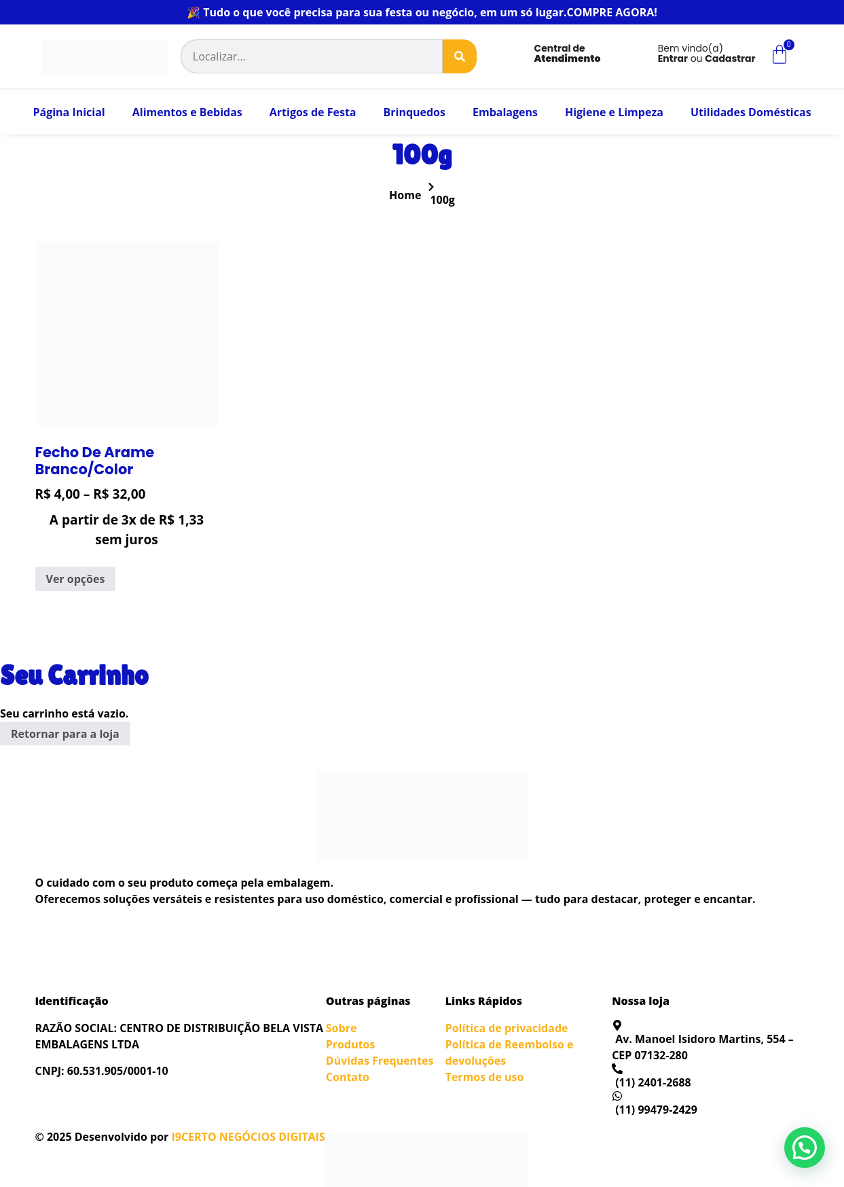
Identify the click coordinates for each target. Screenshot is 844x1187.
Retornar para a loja (65, 733)
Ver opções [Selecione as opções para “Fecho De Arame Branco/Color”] (75, 578)
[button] (804, 1147)
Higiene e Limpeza (614, 112)
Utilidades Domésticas (751, 112)
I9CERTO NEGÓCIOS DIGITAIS (248, 1136)
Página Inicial (69, 112)
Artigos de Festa (313, 112)
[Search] (460, 56)
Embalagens (505, 112)
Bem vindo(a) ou (707, 53)
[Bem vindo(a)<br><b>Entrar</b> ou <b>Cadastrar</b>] (634, 56)
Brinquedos (414, 112)
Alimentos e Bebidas (187, 112)
